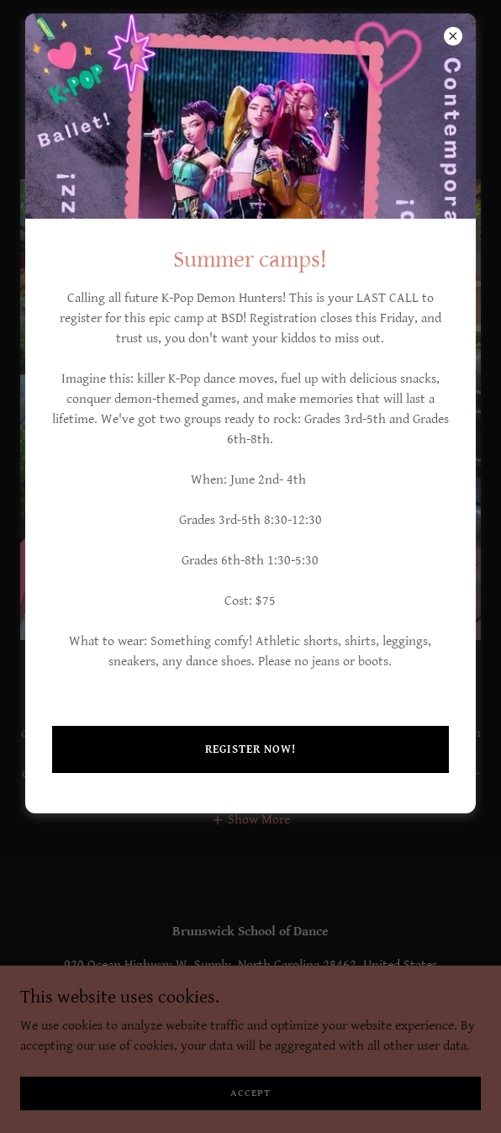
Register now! (250, 749)
